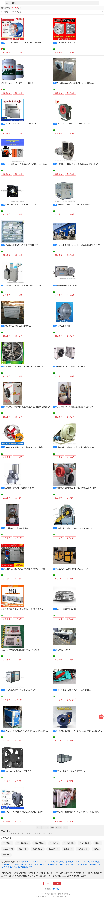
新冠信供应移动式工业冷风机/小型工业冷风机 (23, 285)
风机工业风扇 (84, 843)
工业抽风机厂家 (80, 864)
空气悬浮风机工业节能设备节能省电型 (20, 690)
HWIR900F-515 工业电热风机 (68, 285)
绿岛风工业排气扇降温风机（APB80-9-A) (21, 245)
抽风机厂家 (47, 862)
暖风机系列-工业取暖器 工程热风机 (71, 366)
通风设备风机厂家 (60, 862)
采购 (101, 717)
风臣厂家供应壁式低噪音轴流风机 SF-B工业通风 (24, 447)
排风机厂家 (37, 862)
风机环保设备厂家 (75, 862)
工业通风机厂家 (90, 862)
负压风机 (6, 855)
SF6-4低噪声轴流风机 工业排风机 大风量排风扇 (24, 43)
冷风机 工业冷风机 (64, 650)
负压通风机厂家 (10, 867)
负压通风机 (68, 849)
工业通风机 (7, 843)
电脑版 (56, 889)
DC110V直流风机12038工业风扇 (18, 771)
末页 (65, 827)
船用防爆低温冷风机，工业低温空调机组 (73, 204)
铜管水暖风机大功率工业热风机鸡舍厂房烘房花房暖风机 (27, 407)
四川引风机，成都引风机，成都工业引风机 (74, 690)
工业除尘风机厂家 (65, 864)
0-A (2, 833)
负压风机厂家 (26, 862)
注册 (57, 884)
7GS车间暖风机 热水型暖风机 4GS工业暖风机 (75, 83)
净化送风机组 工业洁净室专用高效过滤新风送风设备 (22, 609)
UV (44, 833)
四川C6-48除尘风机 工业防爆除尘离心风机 (74, 124)
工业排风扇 (54, 843)
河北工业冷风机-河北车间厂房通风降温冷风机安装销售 (79, 245)
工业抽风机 (23, 849)
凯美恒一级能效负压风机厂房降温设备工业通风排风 (78, 812)
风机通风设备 (83, 849)
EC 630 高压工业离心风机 (67, 609)
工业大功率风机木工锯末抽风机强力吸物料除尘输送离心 (79, 731)
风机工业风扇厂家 (34, 864)
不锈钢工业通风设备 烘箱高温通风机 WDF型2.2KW (77, 164)
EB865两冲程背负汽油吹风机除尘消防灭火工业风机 (26, 164)
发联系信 (6, 52)
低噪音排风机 (53, 849)
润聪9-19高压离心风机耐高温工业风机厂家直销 (24, 812)
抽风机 (96, 849)
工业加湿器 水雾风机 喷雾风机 (17, 528)
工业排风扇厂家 (19, 864)
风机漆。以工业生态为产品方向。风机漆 (17, 83)
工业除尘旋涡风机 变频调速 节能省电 (20, 488)
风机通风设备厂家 (25, 867)
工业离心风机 (37, 849)
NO (30, 833)
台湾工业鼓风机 (63, 326)
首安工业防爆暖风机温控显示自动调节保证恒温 (20, 650)
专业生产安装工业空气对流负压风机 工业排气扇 (24, 366)
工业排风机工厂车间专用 (67, 43)
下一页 (58, 827)
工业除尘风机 (69, 843)
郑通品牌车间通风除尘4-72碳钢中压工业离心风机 (77, 488)
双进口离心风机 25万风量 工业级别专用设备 (75, 528)
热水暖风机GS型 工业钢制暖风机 (18, 326)
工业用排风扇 (8, 849)
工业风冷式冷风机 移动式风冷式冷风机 (72, 569)
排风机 (97, 843)
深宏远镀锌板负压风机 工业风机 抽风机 (21, 124)
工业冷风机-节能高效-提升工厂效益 (71, 771)
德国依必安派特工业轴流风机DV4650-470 (22, 204)
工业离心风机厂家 (50, 864)
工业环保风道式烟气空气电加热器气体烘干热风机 (25, 569)
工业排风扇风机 (22, 843)
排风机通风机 (39, 843)
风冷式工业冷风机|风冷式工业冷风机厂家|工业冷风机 (26, 731)
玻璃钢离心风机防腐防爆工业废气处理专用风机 (76, 447)
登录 (47, 884)
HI (18, 833)
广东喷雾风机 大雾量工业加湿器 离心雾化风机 (75, 407)
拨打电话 (18, 52)
